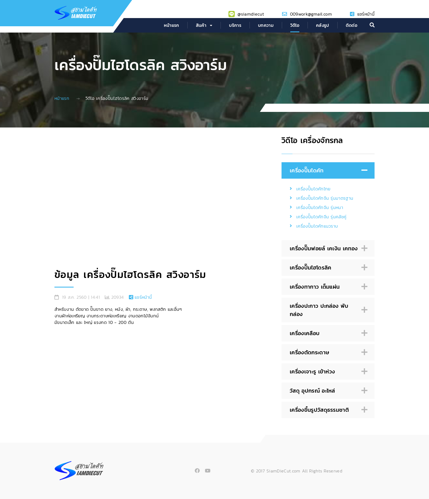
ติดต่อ (351, 25)
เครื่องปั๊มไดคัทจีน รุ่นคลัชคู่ (321, 216)
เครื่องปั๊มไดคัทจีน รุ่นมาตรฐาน (324, 198)
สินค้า (201, 25)
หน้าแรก (171, 25)
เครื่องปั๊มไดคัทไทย (313, 188)
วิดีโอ (294, 25)
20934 (117, 297)
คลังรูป (322, 25)
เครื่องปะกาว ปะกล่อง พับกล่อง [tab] (327, 310)
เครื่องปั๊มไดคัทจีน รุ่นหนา (319, 207)
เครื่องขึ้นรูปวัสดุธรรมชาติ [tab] (327, 410)
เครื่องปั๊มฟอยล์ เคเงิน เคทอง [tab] (327, 248)
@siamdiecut (250, 14)
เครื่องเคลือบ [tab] (327, 333)
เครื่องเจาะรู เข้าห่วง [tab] (327, 371)
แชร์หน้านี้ (366, 14)
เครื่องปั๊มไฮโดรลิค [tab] (327, 267)
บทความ (266, 25)
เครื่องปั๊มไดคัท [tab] (327, 170)
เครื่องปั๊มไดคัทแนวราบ (317, 226)
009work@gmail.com (311, 14)
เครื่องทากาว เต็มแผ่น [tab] (327, 287)
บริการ (235, 25)
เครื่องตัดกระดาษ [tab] (327, 352)
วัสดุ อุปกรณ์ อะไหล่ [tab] (327, 391)
